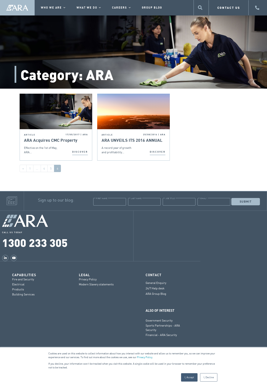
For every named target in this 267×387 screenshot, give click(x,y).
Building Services (23, 294)
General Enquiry (156, 283)
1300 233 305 (35, 242)
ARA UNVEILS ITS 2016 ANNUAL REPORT (132, 140)
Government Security (159, 320)
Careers (121, 8)
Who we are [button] (53, 8)
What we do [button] (89, 8)
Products (18, 289)
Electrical (18, 284)
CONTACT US (228, 7)
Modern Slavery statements (96, 284)
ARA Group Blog (156, 293)
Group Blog (152, 7)
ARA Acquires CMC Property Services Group (50, 140)
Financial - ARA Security (161, 334)
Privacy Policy (144, 357)
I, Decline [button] (209, 377)
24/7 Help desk (155, 288)
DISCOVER (80, 152)
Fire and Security (23, 279)
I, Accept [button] (189, 377)
